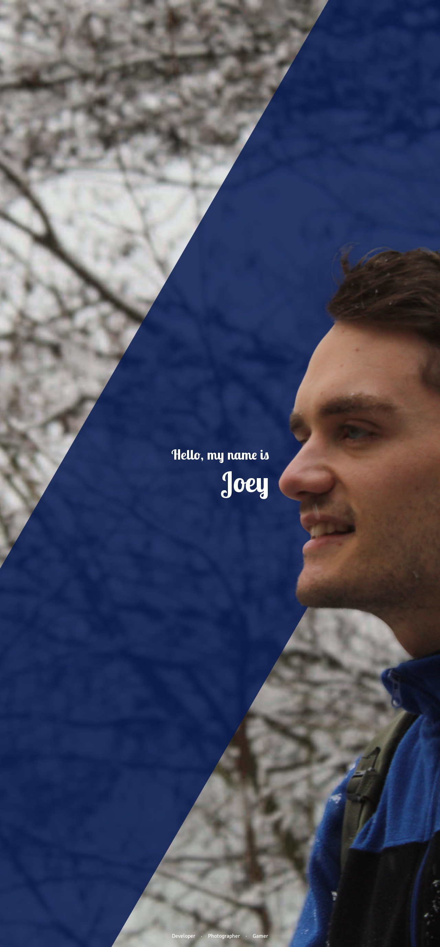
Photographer (224, 936)
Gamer (260, 936)
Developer (183, 936)
